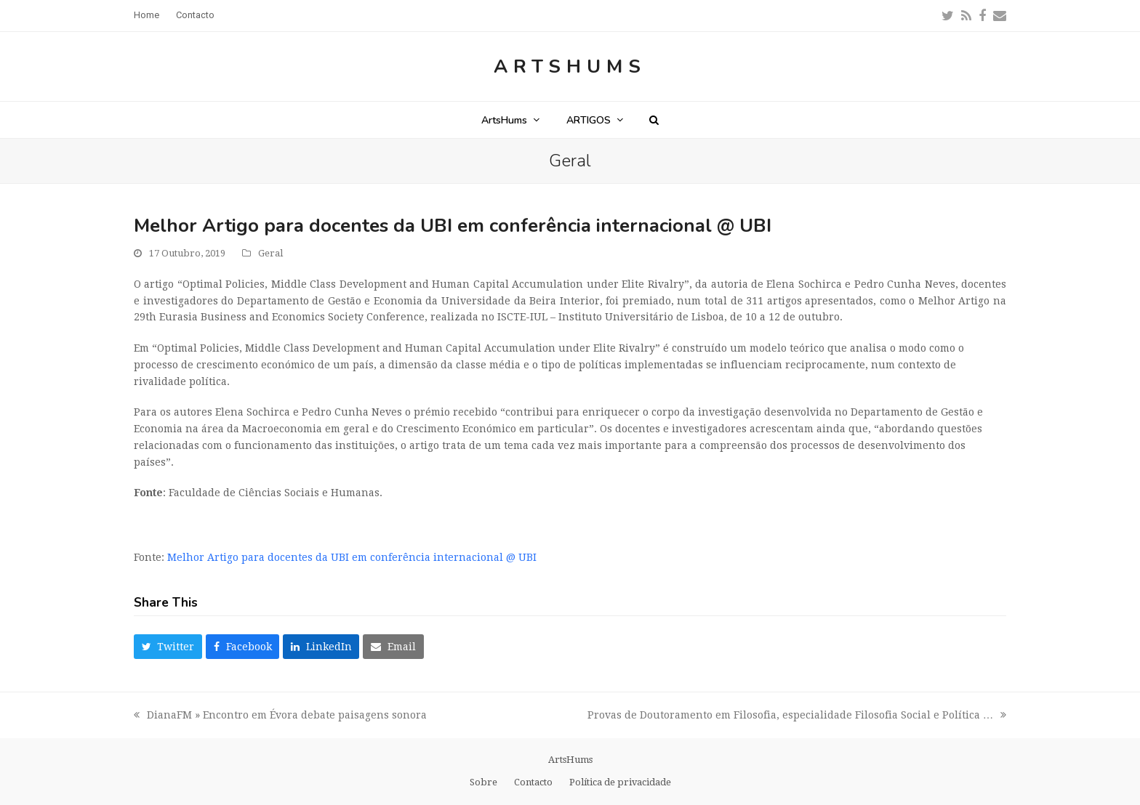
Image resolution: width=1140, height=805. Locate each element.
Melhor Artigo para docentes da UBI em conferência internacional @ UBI (352, 557)
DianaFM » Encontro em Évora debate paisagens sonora (280, 716)
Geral (270, 253)
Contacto (533, 782)
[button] (654, 120)
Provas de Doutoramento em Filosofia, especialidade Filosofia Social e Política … (796, 716)
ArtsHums (570, 66)
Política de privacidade (620, 782)
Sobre (483, 782)
